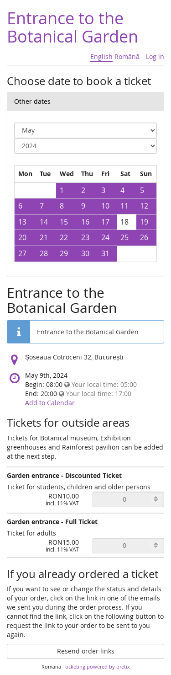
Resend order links (85, 651)
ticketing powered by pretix (97, 666)
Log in (155, 56)
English (101, 56)
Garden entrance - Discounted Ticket (64, 475)
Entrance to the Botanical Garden (72, 27)
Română (127, 56)
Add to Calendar (50, 402)
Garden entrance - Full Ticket (52, 521)
